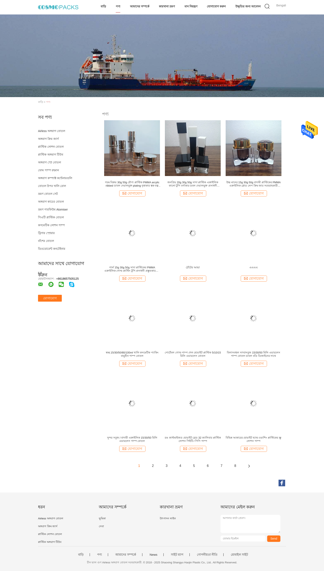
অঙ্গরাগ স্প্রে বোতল (49, 162)
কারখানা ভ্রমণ (167, 6)
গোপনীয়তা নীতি (207, 554)
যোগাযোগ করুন (216, 6)
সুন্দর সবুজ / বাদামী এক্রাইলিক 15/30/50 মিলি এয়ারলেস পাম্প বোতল (132, 439)
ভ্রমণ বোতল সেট (48, 193)
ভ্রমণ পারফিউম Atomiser (53, 209)
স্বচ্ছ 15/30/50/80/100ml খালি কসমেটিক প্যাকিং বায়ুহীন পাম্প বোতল (132, 354)
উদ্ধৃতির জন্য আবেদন (248, 6)
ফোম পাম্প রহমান (48, 170)
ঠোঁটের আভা (193, 267)
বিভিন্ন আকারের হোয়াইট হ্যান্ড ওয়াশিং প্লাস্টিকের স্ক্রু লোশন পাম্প (253, 439)
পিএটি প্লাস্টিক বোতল (51, 217)
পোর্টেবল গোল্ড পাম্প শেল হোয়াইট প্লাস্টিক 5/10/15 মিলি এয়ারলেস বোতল (193, 354)
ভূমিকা (102, 518)
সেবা (101, 526)
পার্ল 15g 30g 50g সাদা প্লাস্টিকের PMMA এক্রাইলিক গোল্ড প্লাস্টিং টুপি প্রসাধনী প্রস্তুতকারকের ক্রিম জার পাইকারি (132, 269)
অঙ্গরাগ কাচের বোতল (51, 201)
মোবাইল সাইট (239, 554)
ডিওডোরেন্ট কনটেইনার (51, 248)
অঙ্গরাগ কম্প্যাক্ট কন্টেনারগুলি (55, 178)
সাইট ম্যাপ (177, 554)
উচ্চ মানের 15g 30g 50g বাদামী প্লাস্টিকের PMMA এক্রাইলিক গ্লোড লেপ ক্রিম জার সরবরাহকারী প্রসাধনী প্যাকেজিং (253, 184)
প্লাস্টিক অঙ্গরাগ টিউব (50, 154)
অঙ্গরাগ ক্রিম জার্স (48, 138)
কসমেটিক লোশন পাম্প (51, 225)
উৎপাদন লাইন (168, 518)
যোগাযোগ (50, 298)
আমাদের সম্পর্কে (139, 6)
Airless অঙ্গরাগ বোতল (51, 131)
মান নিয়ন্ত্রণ (191, 6)
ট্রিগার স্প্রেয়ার (46, 233)
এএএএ (253, 267)
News (153, 554)
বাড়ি (103, 6)
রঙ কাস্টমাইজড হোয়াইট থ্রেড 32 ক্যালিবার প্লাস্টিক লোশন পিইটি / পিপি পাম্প (193, 439)
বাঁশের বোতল (46, 241)
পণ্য (118, 6)
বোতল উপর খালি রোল (52, 186)
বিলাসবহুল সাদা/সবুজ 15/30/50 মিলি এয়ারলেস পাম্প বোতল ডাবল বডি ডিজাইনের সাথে (253, 354)
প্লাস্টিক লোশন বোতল (51, 146)
